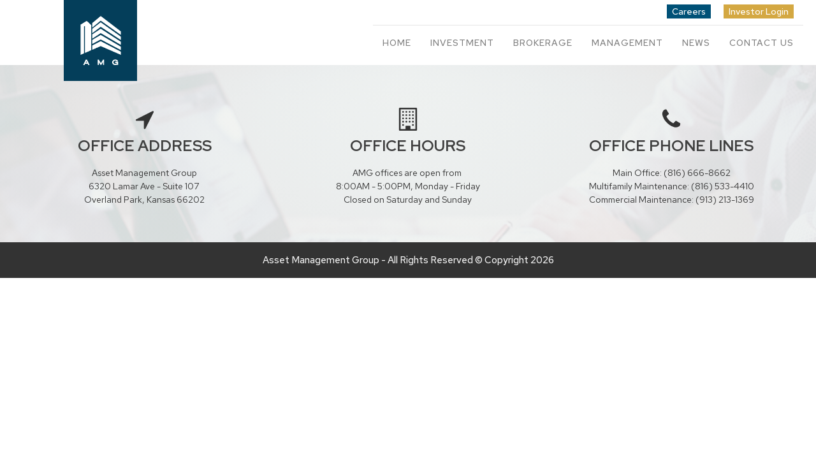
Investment (462, 42)
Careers (689, 11)
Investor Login (759, 11)
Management (627, 42)
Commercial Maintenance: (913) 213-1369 (671, 199)
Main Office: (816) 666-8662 (672, 172)
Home (396, 42)
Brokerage (542, 42)
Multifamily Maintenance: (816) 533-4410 (671, 186)
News (696, 42)
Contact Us (761, 42)
